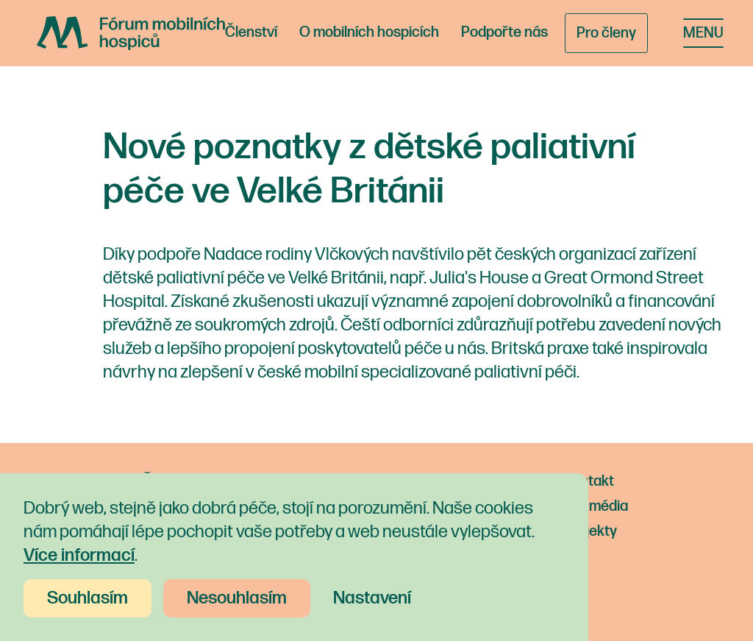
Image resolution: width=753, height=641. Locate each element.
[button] (703, 33)
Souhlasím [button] (87, 598)
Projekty (590, 531)
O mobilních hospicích (369, 32)
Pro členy (606, 33)
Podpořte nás (504, 32)
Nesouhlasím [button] (237, 598)
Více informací (79, 555)
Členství (251, 32)
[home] (131, 33)
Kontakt (589, 481)
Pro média (596, 506)
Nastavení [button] (372, 598)
